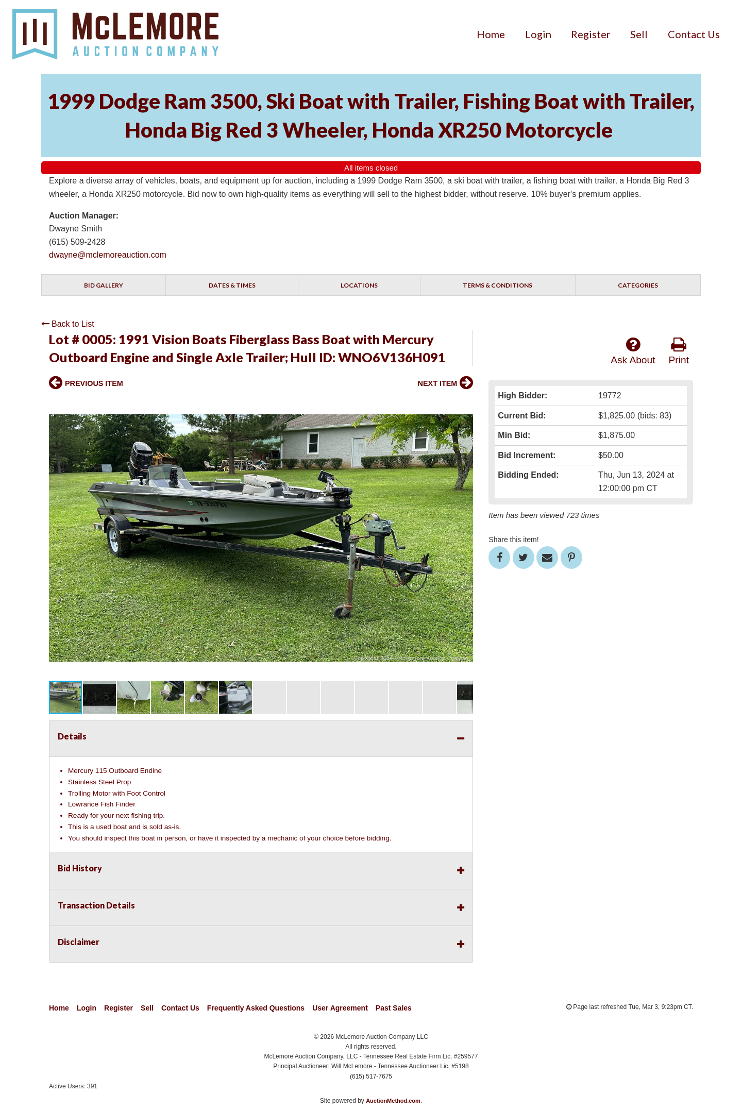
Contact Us (694, 34)
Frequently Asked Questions (256, 1008)
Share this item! (513, 539)
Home (491, 34)
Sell (639, 34)
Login (538, 34)
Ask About (633, 350)
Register (591, 34)
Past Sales (394, 1008)
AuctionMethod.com (393, 1101)
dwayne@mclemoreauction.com (107, 254)
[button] (464, 406)
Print (679, 350)
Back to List (67, 323)
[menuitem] (491, 34)
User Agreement (340, 1008)
